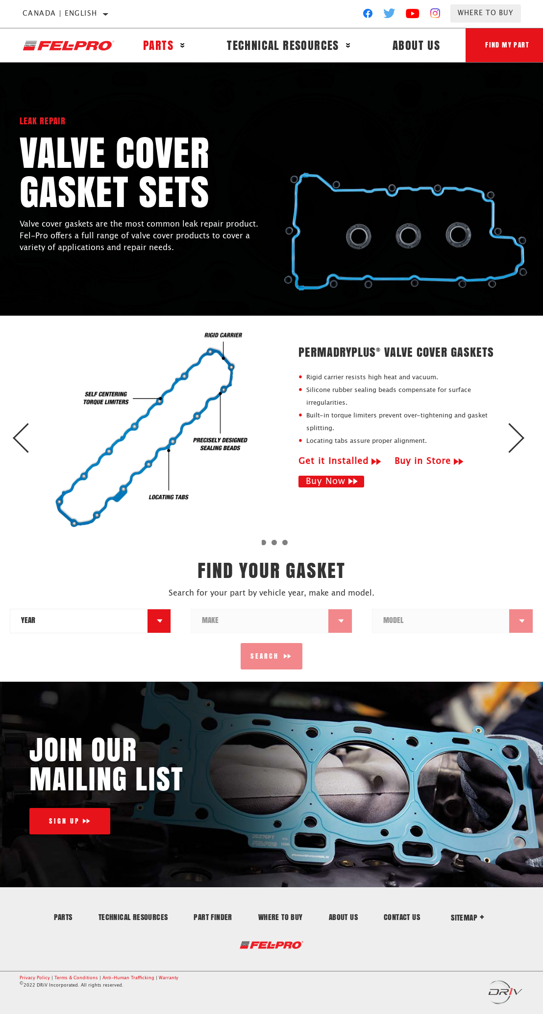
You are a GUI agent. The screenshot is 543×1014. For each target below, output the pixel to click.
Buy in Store (423, 461)
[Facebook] (368, 15)
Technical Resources (283, 45)
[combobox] (79, 621)
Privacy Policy (35, 978)
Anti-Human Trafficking (128, 978)
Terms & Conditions (76, 978)
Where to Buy (486, 13)
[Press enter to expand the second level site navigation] (182, 45)
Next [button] (512, 438)
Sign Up (64, 821)
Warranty (168, 978)
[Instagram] (435, 15)
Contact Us (402, 916)
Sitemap (467, 917)
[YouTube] (413, 15)
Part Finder (213, 916)
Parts (158, 45)
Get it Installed (333, 461)
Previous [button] (30, 438)
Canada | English (60, 13)
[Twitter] (389, 15)
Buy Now (326, 481)
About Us (416, 45)
